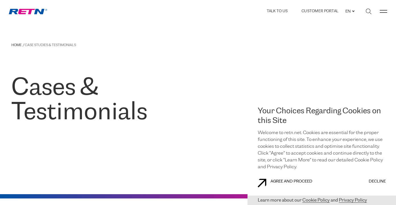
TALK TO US (277, 11)
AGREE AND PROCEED (285, 183)
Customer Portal (320, 11)
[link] (28, 11)
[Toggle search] (369, 11)
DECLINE (377, 181)
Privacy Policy (353, 200)
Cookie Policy (316, 200)
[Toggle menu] (383, 11)
